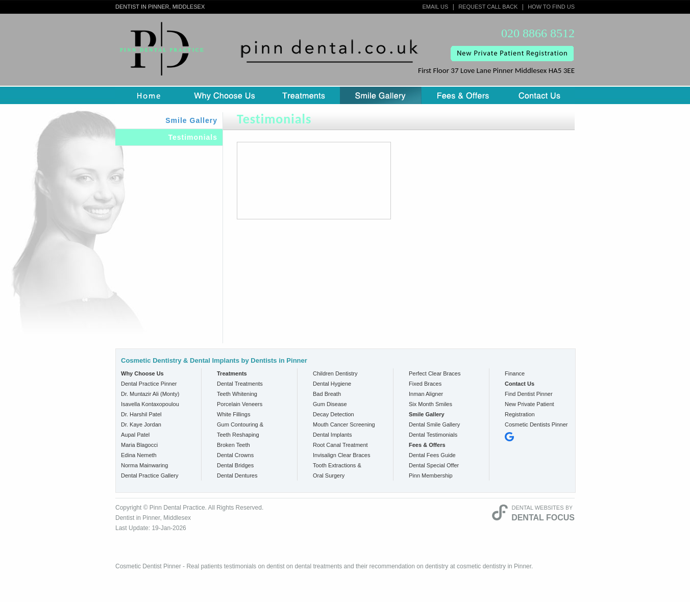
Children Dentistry (335, 373)
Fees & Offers (463, 95)
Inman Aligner (426, 394)
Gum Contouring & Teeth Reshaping (240, 429)
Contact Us (539, 95)
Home (148, 95)
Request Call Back (488, 7)
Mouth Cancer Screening (344, 424)
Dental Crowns (235, 455)
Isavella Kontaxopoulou (150, 404)
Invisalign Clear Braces (342, 455)
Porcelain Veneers (239, 404)
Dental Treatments (240, 384)
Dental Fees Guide (432, 455)
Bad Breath (327, 394)
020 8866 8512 (538, 33)
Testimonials (192, 137)
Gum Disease (330, 404)
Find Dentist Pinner (529, 394)
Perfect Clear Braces (434, 373)
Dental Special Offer (434, 465)
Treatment (303, 95)
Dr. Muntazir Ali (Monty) (150, 394)
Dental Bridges (235, 465)
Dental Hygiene (332, 384)
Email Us (435, 7)
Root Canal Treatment (340, 445)
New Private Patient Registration (529, 409)
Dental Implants (332, 435)
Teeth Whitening (237, 394)
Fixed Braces (425, 384)
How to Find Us (551, 7)
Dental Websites (537, 508)
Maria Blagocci (139, 445)
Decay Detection (333, 414)
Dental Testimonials (433, 435)
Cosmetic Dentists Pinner (536, 424)
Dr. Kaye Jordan (141, 424)
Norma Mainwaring (144, 465)
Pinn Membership (431, 475)
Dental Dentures (237, 475)
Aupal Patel (135, 435)
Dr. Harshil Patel (141, 414)
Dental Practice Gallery (150, 475)
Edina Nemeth (139, 455)
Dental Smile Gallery (434, 424)
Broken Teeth (233, 445)
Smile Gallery (381, 95)
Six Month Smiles (430, 404)
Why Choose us (224, 95)
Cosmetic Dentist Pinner (148, 566)
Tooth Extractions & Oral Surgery (337, 470)
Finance (515, 373)
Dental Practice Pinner (149, 384)
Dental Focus (543, 517)
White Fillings (233, 414)
